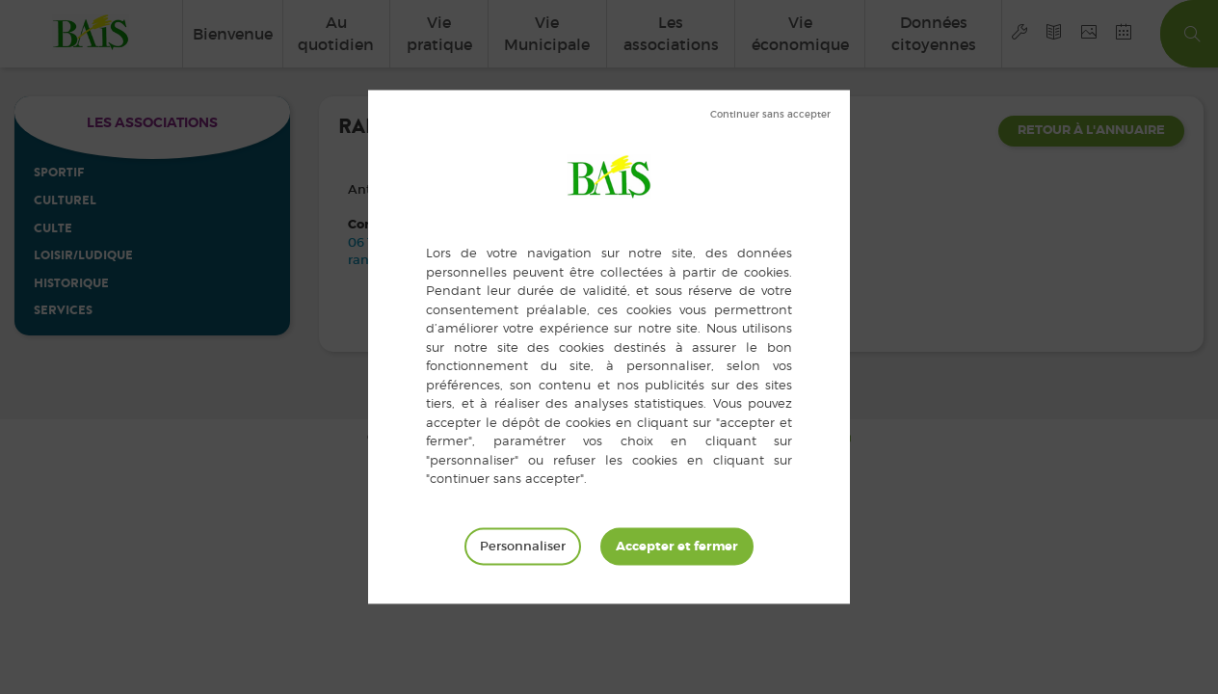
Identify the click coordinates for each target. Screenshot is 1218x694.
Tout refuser (770, 114)
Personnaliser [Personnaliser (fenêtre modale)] (523, 546)
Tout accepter (677, 546)
